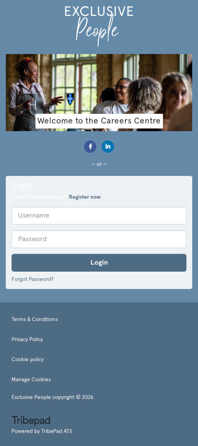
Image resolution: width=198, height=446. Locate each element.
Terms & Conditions (35, 319)
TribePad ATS (56, 431)
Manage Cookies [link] (31, 379)
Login (99, 262)
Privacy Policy (27, 339)
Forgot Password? (33, 279)
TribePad (31, 421)
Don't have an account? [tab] (56, 197)
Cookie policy (28, 359)
